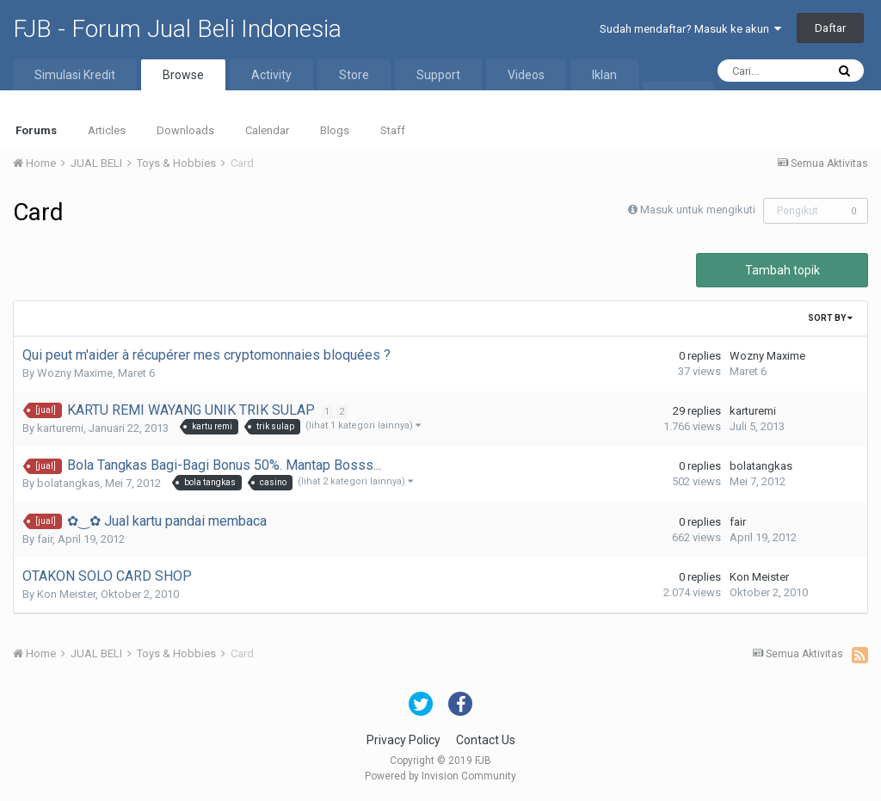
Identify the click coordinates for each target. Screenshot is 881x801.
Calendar (267, 130)
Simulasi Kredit (74, 75)
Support (438, 75)
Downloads (185, 130)
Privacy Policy (403, 740)
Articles (107, 130)
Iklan (604, 75)
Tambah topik (782, 270)
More (678, 97)
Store (354, 75)
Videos (526, 75)
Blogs (334, 130)
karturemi (60, 428)
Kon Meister (66, 594)
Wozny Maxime (75, 373)
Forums (36, 130)
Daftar (830, 28)
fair (44, 539)
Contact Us (485, 740)
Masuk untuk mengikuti (697, 209)
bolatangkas (68, 483)
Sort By (830, 318)
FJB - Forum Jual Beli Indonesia (177, 29)
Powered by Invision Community (440, 776)
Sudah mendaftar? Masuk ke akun (690, 28)
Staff (392, 130)
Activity (271, 75)
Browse (183, 75)
